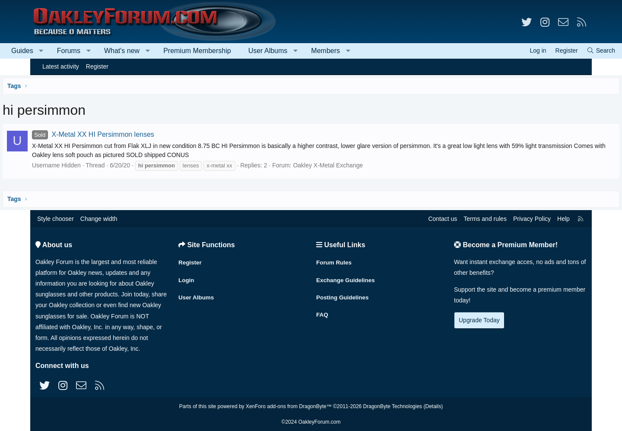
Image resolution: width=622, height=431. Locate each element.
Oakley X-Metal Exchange (360, 165)
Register (97, 66)
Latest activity (60, 66)
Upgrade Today (479, 320)
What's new (152, 50)
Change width (98, 218)
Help (563, 218)
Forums (99, 50)
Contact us (442, 218)
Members (355, 50)
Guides (52, 50)
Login (186, 277)
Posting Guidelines (343, 294)
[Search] (570, 51)
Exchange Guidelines (347, 277)
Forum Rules (334, 261)
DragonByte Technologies (392, 406)
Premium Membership (227, 50)
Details (433, 406)
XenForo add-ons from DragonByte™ (289, 406)
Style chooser (55, 218)
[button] (71, 51)
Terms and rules (485, 218)
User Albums (298, 50)
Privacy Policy (532, 218)
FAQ (322, 311)
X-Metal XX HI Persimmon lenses (125, 134)
